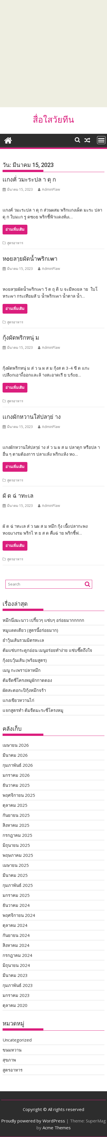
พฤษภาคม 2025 (18, 855)
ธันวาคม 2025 (16, 785)
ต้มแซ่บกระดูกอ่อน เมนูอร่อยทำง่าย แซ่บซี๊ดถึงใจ (47, 650)
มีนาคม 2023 (15, 975)
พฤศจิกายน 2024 (19, 915)
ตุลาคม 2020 (15, 1005)
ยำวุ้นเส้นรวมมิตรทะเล (23, 640)
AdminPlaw (49, 189)
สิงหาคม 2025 (16, 825)
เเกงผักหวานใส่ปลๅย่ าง (32, 416)
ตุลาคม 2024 (15, 925)
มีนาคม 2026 (15, 755)
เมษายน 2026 (16, 745)
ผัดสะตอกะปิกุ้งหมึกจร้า (24, 690)
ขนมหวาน (12, 1050)
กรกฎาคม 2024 (17, 955)
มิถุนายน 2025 (16, 845)
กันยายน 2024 (16, 935)
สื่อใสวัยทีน (53, 120)
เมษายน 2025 (16, 865)
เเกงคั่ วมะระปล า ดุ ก (29, 179)
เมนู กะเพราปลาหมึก (22, 670)
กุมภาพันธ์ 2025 (18, 885)
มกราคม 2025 (16, 895)
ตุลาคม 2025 (15, 805)
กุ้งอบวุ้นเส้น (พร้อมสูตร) (25, 660)
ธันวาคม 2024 (16, 905)
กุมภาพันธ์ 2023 (18, 985)
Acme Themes (57, 1127)
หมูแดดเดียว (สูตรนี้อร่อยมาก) (30, 630)
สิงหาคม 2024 (16, 945)
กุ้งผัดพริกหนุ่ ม (21, 337)
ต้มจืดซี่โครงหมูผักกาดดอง (27, 680)
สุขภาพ (9, 1060)
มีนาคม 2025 (15, 875)
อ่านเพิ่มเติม (15, 229)
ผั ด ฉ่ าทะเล (18, 495)
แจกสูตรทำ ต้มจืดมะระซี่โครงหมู (33, 710)
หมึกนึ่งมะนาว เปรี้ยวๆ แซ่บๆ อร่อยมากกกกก (43, 620)
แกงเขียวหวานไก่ (18, 700)
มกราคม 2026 (16, 775)
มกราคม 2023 (16, 995)
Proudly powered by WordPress (33, 1121)
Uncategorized (17, 1040)
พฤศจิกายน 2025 (19, 795)
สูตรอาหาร (15, 242)
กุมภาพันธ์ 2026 (18, 765)
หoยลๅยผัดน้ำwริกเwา (30, 258)
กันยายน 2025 (16, 815)
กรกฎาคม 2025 (17, 835)
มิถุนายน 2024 (16, 965)
